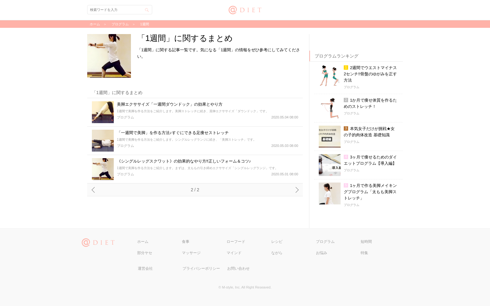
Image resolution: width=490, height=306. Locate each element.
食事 (185, 241)
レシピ (276, 241)
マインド (234, 253)
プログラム (325, 241)
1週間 (144, 24)
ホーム (142, 241)
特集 (364, 253)
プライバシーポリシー (201, 268)
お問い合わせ (238, 268)
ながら (276, 253)
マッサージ (191, 253)
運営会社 (145, 268)
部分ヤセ (144, 253)
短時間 (366, 241)
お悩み (321, 253)
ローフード (236, 241)
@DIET (245, 9)
